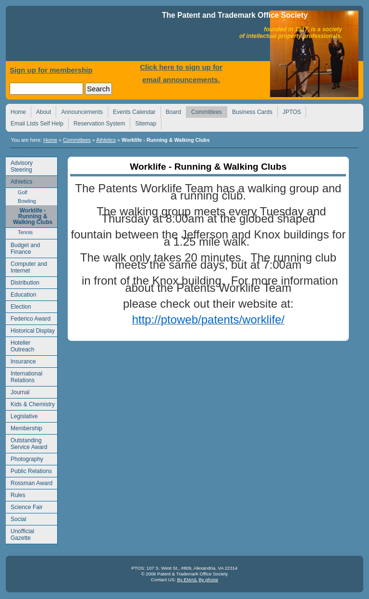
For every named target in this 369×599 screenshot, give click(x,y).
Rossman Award (29, 482)
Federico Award (28, 317)
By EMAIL (187, 579)
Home (85, 35)
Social (16, 518)
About (41, 110)
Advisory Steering (19, 165)
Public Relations (29, 469)
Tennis (19, 231)
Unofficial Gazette (20, 533)
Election (18, 305)
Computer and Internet (26, 266)
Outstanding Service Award (26, 442)
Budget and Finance (23, 247)
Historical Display (30, 329)
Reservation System (96, 122)
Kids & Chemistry (30, 403)
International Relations (24, 376)
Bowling (21, 200)
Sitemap (143, 122)
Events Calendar (132, 110)
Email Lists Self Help (34, 122)
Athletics (106, 140)
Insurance (21, 360)
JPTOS (289, 110)
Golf (16, 191)
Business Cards (249, 110)
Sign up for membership (51, 70)
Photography (24, 457)
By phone (208, 579)
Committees (204, 110)
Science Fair (24, 506)
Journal (17, 391)
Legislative (22, 415)
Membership (24, 427)
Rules (15, 494)
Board (170, 110)
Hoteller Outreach (20, 345)
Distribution (22, 281)
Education (21, 293)
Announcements (79, 110)
